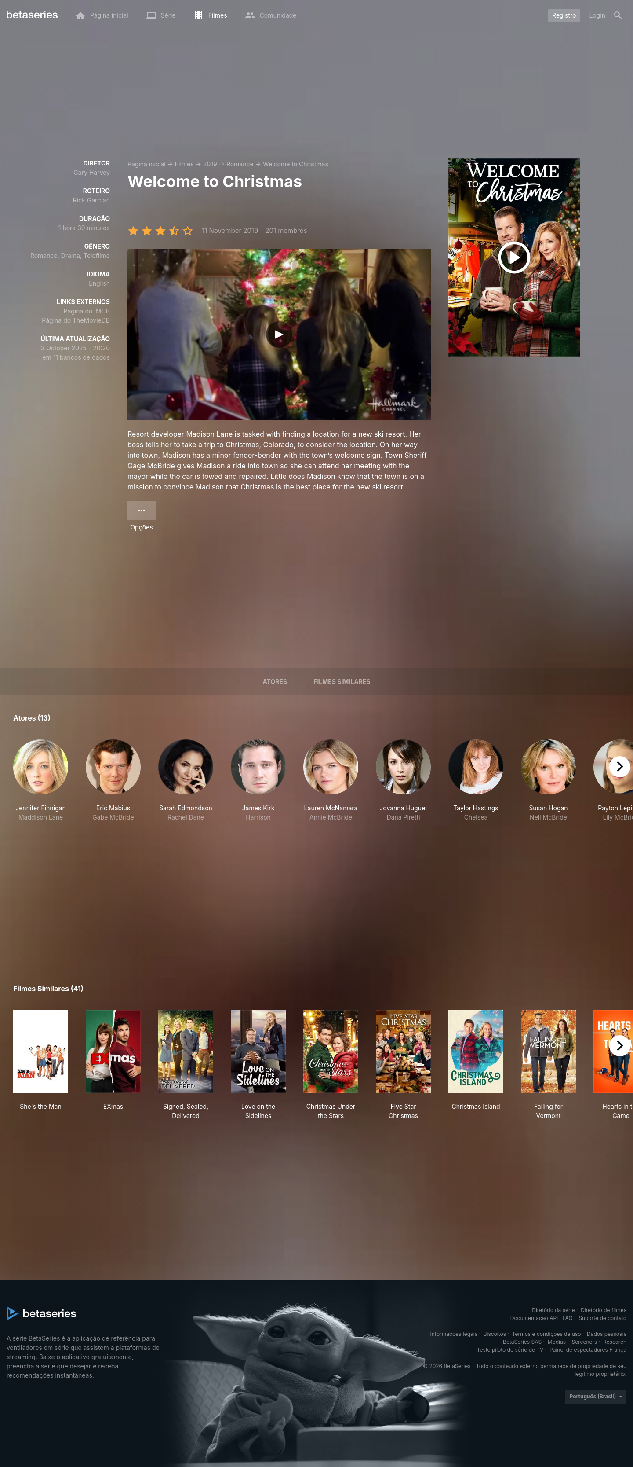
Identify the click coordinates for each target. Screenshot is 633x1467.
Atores (274, 681)
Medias (557, 1341)
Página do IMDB (87, 311)
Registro (564, 15)
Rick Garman (91, 200)
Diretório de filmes (603, 1310)
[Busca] (618, 15)
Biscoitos (495, 1334)
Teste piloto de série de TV (510, 1349)
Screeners (584, 1341)
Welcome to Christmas (295, 164)
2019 (210, 164)
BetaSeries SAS (522, 1341)
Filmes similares (341, 681)
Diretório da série (553, 1310)
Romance (240, 164)
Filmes (184, 164)
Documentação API (534, 1318)
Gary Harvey (91, 172)
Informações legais (454, 1334)
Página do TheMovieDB (76, 320)
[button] (40, 780)
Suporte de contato (602, 1318)
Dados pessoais (606, 1334)
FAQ (568, 1318)
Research (614, 1341)
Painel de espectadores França (587, 1349)
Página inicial (146, 164)
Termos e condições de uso (546, 1334)
